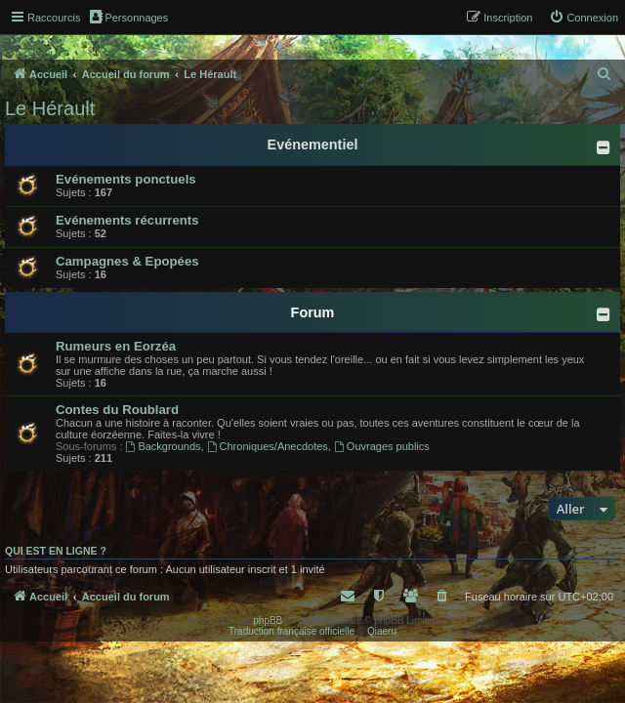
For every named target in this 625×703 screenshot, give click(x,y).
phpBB (267, 620)
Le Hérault (50, 108)
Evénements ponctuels (126, 179)
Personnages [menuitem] (129, 16)
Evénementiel (313, 144)
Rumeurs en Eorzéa (116, 346)
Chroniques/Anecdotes (267, 446)
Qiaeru (381, 631)
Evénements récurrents (127, 220)
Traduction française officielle (291, 631)
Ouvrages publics (382, 446)
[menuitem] (583, 17)
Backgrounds (163, 446)
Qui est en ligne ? (55, 551)
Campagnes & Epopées (127, 261)
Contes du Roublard (117, 409)
